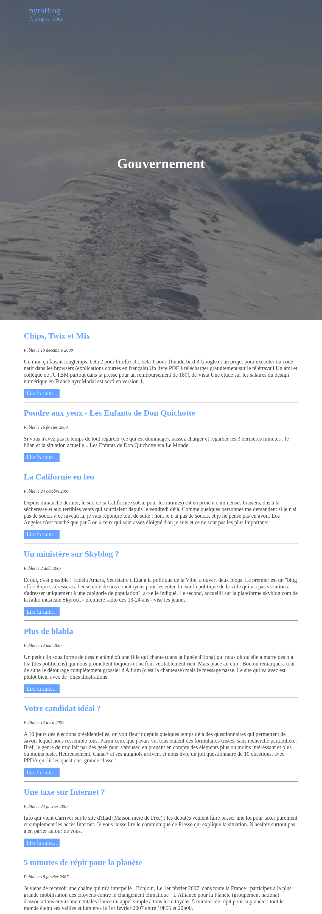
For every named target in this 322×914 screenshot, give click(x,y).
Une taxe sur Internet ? (64, 791)
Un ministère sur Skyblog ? (71, 553)
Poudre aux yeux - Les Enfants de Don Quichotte (109, 412)
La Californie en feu (59, 476)
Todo (57, 19)
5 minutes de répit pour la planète (83, 862)
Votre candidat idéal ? (62, 708)
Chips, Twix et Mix (57, 335)
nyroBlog (44, 10)
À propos (39, 19)
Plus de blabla (48, 631)
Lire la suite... (42, 393)
